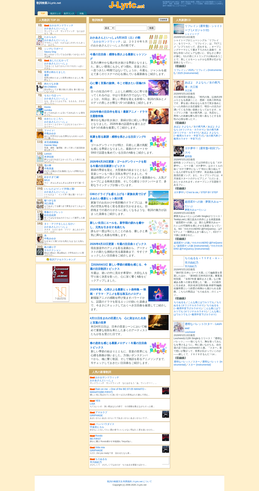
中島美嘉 (49, 168)
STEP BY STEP (209, 192)
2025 (190, 70)
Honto (47, 107)
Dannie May (50, 145)
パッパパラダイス (104, 424)
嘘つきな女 (50, 200)
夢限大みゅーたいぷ (195, 209)
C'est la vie (192, 192)
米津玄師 (49, 156)
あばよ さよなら (182, 126)
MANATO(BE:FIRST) (101, 392)
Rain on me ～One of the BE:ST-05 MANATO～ (121, 389)
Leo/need (190, 332)
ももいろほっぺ (52, 95)
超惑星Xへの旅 (182, 242)
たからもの (50, 37)
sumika (48, 110)
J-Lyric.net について (142, 481)
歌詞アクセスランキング (63, 259)
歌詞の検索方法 (115, 481)
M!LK (47, 180)
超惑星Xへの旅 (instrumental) (193, 245)
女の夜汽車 (199, 126)
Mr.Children (50, 86)
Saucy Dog (50, 51)
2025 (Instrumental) (188, 73)
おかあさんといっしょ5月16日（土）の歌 (115, 37)
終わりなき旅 (51, 83)
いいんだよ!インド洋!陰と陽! (59, 188)
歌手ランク (69, 13)
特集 (82, 13)
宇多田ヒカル (97, 427)
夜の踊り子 (50, 247)
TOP (43, 13)
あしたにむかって (59, 60)
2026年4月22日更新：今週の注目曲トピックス (118, 244)
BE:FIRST (95, 438)
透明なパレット (182, 361)
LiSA (92, 403)
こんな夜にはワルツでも (201, 302)
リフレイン (180, 70)
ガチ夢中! (179, 192)
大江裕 (188, 90)
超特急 (188, 156)
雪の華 (47, 165)
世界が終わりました (55, 72)
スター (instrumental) (199, 364)
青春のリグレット (53, 212)
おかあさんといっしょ (102, 380)
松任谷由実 (50, 215)
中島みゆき (50, 133)
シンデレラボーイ (53, 48)
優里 (46, 75)
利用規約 (127, 481)
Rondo (98, 435)
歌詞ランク (55, 13)
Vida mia (100, 447)
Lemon (48, 153)
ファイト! (49, 130)
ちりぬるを (101, 459)
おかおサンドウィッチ (107, 41)
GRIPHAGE (96, 415)
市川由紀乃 (96, 462)
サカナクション (52, 250)
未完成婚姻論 (51, 142)
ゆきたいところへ (53, 118)
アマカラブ (101, 412)
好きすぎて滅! (51, 177)
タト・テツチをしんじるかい (59, 223)
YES (97, 400)
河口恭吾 (49, 203)
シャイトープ (192, 34)
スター (196, 361)
